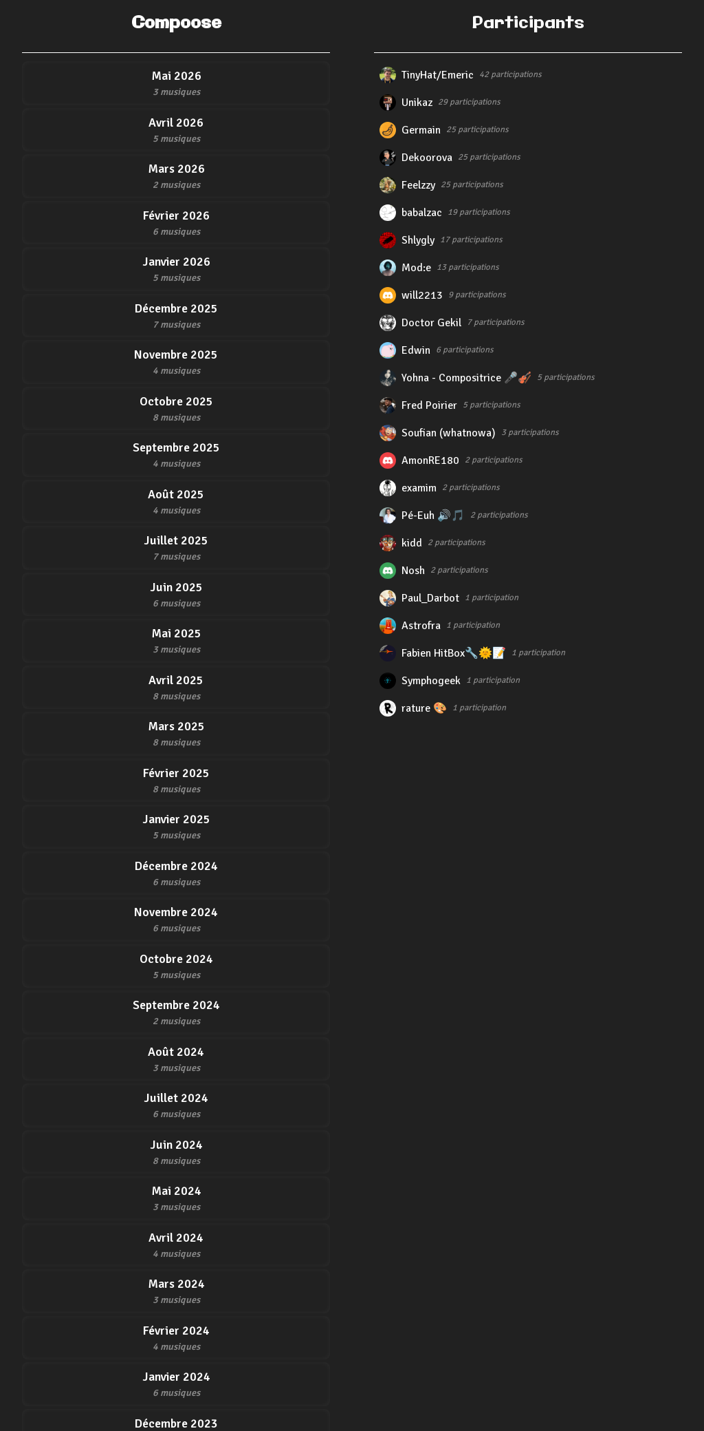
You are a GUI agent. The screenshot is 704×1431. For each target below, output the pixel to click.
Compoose (176, 23)
